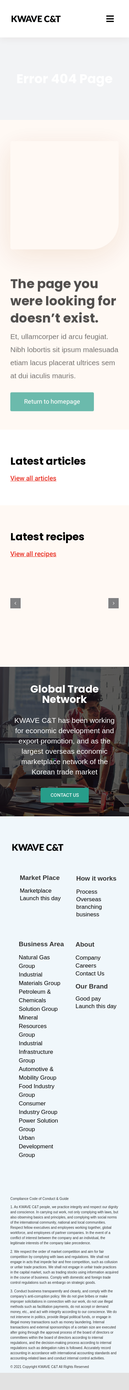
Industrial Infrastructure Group (36, 1052)
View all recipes (33, 554)
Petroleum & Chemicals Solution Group (38, 1000)
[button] (15, 603)
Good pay (88, 998)
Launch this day (40, 898)
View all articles (33, 478)
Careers (86, 965)
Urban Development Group (36, 1146)
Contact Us (90, 973)
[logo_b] (36, 18)
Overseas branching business (89, 907)
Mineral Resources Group (32, 1026)
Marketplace (36, 890)
